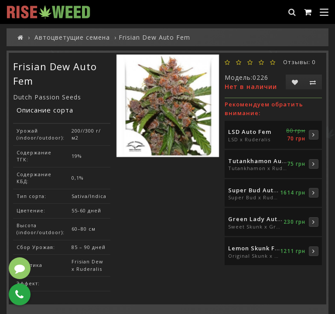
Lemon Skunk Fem (256, 248)
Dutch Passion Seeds (47, 97)
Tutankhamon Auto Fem (265, 161)
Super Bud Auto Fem (260, 190)
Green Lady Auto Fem (262, 219)
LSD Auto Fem (249, 132)
